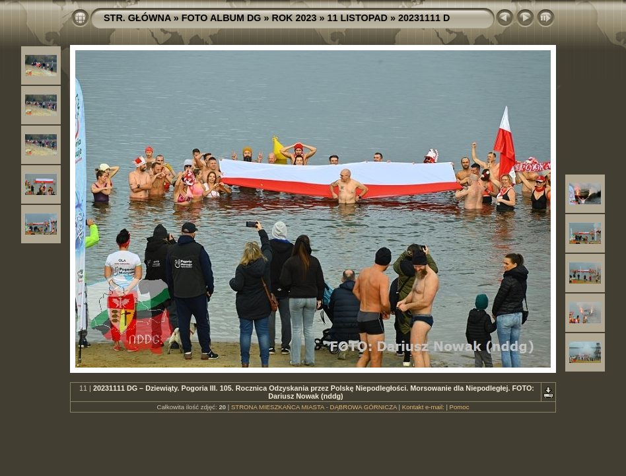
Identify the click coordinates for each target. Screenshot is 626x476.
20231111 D (424, 18)
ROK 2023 (294, 18)
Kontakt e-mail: (423, 407)
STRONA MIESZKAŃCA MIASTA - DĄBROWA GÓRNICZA (314, 407)
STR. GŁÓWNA (137, 18)
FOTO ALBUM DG (221, 18)
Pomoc (460, 407)
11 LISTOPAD (358, 18)
